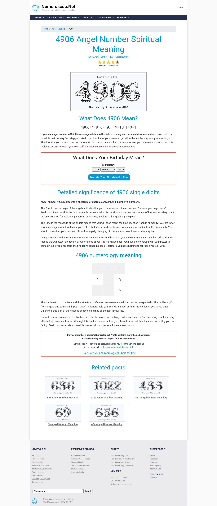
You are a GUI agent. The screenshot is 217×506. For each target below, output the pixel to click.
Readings (72, 17)
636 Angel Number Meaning (62, 397)
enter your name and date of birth (117, 347)
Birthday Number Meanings (121, 484)
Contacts (153, 477)
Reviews (153, 462)
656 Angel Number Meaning (106, 424)
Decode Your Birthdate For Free (109, 177)
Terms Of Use (155, 469)
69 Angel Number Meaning (63, 424)
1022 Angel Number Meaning (107, 397)
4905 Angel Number (97, 57)
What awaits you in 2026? (42, 469)
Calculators (54, 17)
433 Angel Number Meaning (151, 397)
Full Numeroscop (78, 456)
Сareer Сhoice (37, 482)
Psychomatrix (37, 462)
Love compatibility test (41, 479)
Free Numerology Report (120, 462)
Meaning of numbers (119, 477)
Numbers (122, 17)
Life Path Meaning (118, 481)
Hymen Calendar (77, 472)
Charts (38, 17)
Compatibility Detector (80, 465)
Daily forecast (37, 475)
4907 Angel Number (119, 57)
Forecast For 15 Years (40, 465)
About (152, 456)
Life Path (87, 17)
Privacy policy (155, 465)
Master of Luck (77, 462)
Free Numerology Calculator (122, 465)
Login (180, 7)
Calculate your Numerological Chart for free (109, 353)
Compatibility (104, 17)
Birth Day (35, 456)
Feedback (154, 459)
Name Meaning (38, 459)
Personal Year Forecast (80, 459)
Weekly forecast (38, 472)
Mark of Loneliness (78, 469)
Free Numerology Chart (120, 456)
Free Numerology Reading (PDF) (123, 459)
